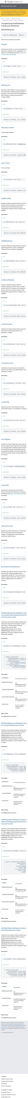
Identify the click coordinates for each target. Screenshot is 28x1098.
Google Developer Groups (7, 1079)
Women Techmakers (6, 1086)
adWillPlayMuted (6, 241)
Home (2, 18)
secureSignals (5, 439)
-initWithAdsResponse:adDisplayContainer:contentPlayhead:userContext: (13, 723)
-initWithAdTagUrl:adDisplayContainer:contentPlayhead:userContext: (14, 928)
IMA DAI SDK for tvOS (8, 6)
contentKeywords (7, 363)
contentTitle (5, 402)
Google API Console (5, 1092)
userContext (5, 163)
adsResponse (5, 85)
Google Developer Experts (7, 1081)
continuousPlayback (7, 280)
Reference (20, 20)
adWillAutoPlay (6, 198)
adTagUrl (4, 44)
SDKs (15, 20)
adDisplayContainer (7, 128)
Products (8, 18)
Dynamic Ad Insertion (15, 2)
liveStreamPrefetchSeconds (10, 567)
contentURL (5, 485)
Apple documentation (15, 493)
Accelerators (4, 1083)
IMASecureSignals (19, 466)
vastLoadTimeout (7, 526)
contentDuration (6, 324)
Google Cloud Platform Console (8, 1094)
